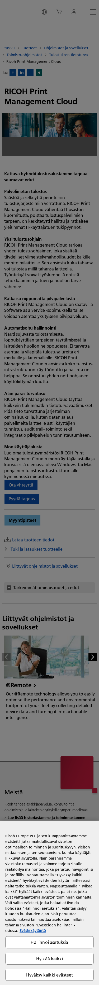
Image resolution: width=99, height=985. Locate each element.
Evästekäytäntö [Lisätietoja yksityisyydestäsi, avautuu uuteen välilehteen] (33, 930)
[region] (49, 903)
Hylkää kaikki (49, 958)
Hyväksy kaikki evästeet (49, 975)
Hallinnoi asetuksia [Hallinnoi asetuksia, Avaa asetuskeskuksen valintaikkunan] (49, 942)
